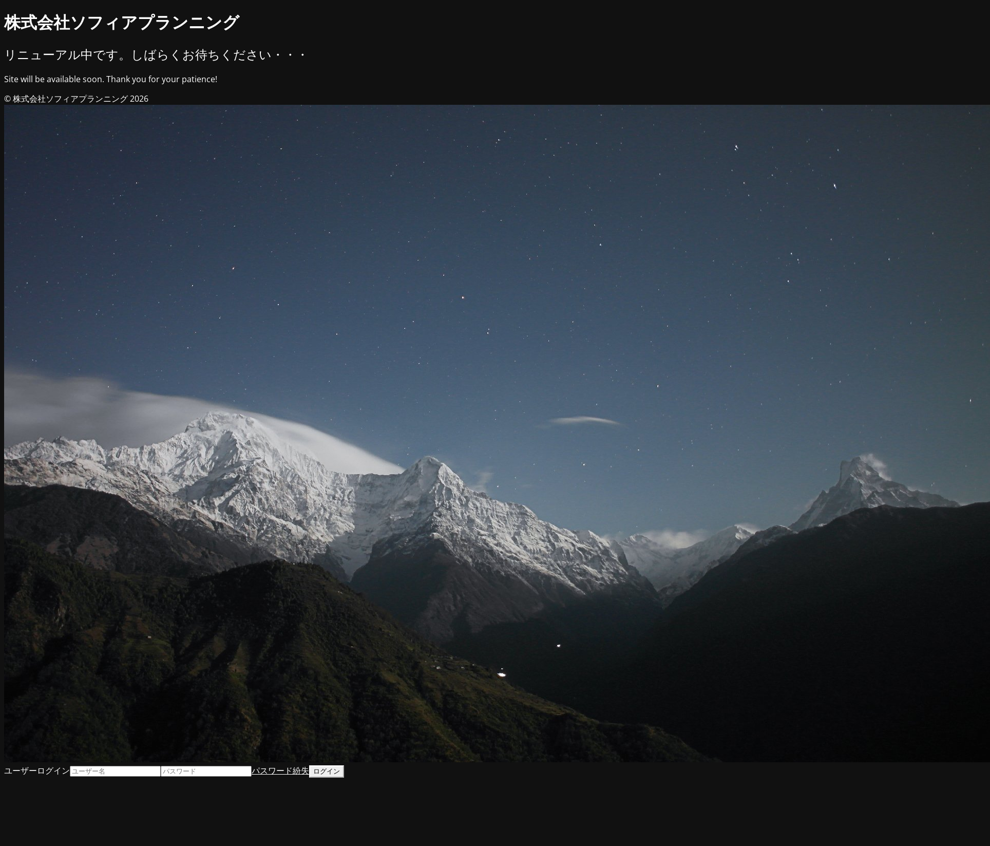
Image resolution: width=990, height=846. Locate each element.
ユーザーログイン (37, 770)
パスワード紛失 (280, 770)
